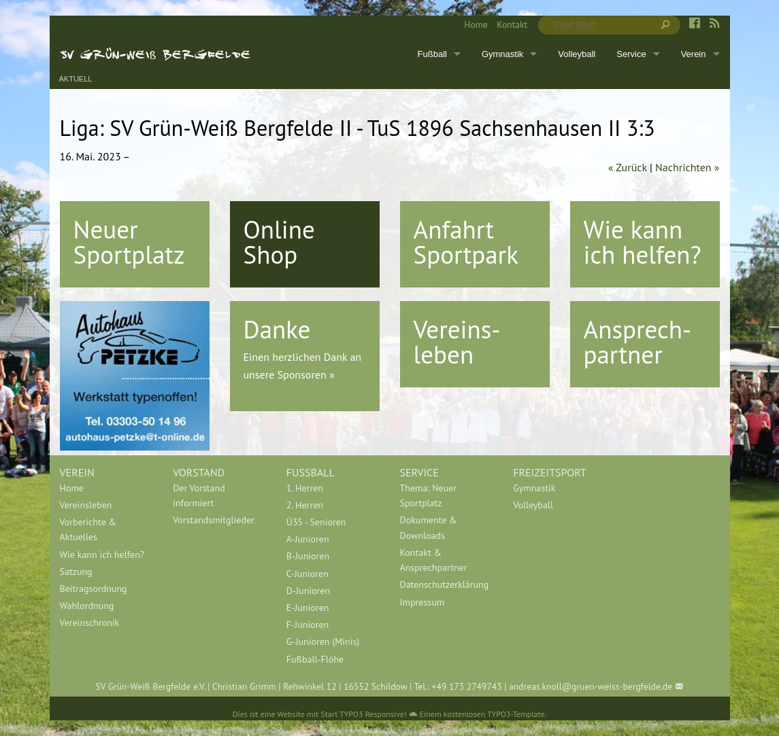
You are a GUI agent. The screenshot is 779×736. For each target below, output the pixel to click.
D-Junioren (308, 590)
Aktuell (76, 79)
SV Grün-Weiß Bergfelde (155, 54)
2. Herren (304, 505)
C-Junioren (307, 573)
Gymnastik (502, 54)
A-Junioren (307, 539)
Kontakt (512, 24)
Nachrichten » (687, 167)
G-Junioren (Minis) (322, 641)
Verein (693, 54)
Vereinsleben (86, 505)
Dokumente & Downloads (428, 527)
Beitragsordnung (93, 588)
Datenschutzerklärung (444, 584)
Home (475, 24)
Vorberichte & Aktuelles (88, 529)
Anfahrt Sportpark (466, 241)
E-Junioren (307, 607)
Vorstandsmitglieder (213, 520)
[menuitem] (471, 25)
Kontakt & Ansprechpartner (433, 560)
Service (631, 54)
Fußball (432, 54)
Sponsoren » (306, 374)
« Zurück (627, 167)
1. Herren (304, 488)
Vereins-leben (457, 341)
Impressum (422, 602)
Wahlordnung (87, 605)
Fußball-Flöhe (315, 659)
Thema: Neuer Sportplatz (428, 495)
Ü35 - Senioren (316, 522)
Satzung (76, 571)
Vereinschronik (90, 622)
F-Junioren (307, 624)
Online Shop (279, 241)
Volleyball (576, 54)
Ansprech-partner (638, 341)
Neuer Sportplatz (129, 241)
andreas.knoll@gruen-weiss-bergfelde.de (590, 686)
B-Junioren (307, 556)
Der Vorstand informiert (199, 495)
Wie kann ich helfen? (642, 241)
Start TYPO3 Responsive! (363, 714)
